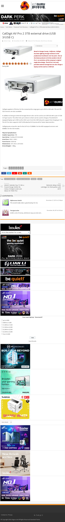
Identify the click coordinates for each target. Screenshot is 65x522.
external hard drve (23, 179)
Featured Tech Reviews (21, 27)
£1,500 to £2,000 (7, 327)
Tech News (9, 27)
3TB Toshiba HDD (10, 179)
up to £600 (6, 320)
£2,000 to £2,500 (7, 329)
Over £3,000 (6, 334)
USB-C (40, 179)
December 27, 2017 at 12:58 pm (54, 200)
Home (2, 27)
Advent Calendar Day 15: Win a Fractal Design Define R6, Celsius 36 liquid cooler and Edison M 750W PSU (14, 187)
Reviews (50, 41)
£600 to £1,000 (7, 322)
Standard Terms (35, 519)
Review (34, 179)
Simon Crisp (7, 41)
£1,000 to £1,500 (7, 325)
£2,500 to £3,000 (7, 332)
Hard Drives (44, 41)
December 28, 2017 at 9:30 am (55, 210)
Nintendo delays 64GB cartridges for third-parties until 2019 (50, 186)
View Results (32, 341)
